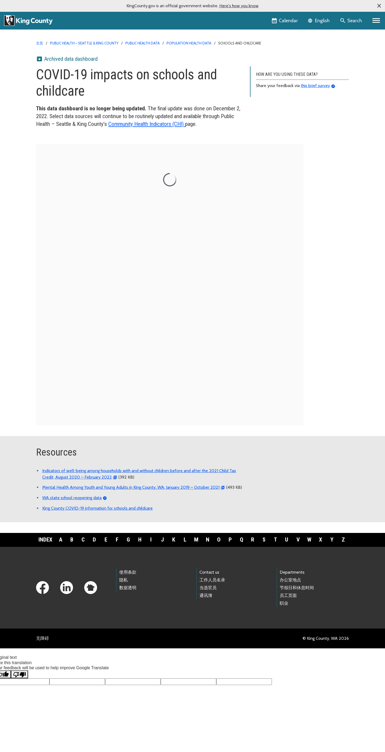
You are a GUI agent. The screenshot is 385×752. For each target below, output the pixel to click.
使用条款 (127, 572)
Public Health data (142, 43)
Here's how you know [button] (239, 5)
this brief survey (315, 85)
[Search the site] (351, 20)
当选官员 (208, 587)
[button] (379, 6)
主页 (39, 43)
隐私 (123, 579)
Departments (292, 572)
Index (45, 539)
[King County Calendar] (285, 20)
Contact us (209, 572)
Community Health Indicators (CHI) (146, 124)
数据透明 (127, 587)
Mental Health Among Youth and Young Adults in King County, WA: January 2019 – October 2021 (131, 487)
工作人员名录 (212, 579)
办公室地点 (290, 579)
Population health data (189, 43)
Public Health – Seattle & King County (84, 43)
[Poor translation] (19, 674)
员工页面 (288, 595)
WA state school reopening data (72, 497)
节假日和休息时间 (297, 587)
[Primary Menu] (376, 20)
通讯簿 (205, 595)
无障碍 (42, 638)
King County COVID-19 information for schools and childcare (97, 508)
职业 (284, 603)
